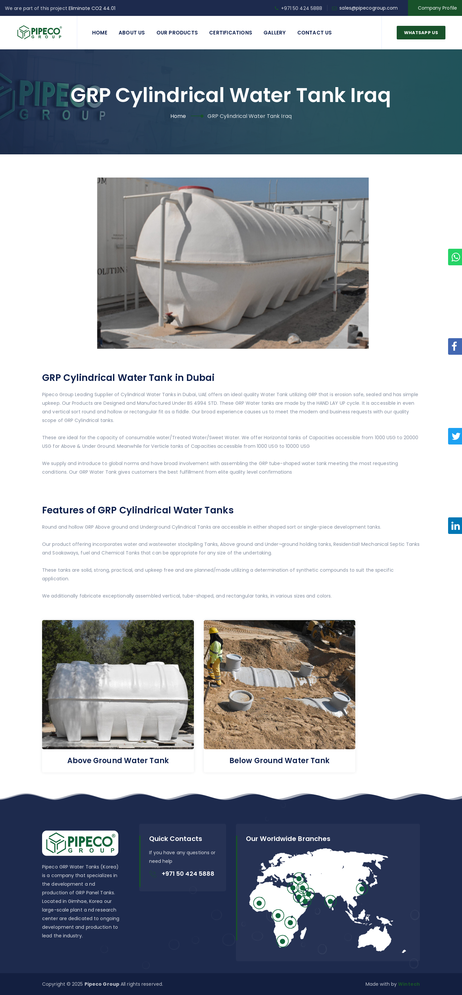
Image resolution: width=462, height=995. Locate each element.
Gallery (274, 32)
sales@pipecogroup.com (368, 8)
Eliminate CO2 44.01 (92, 8)
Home (99, 32)
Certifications (230, 32)
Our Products (177, 32)
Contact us (314, 32)
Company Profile (437, 8)
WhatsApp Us (421, 32)
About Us (132, 32)
